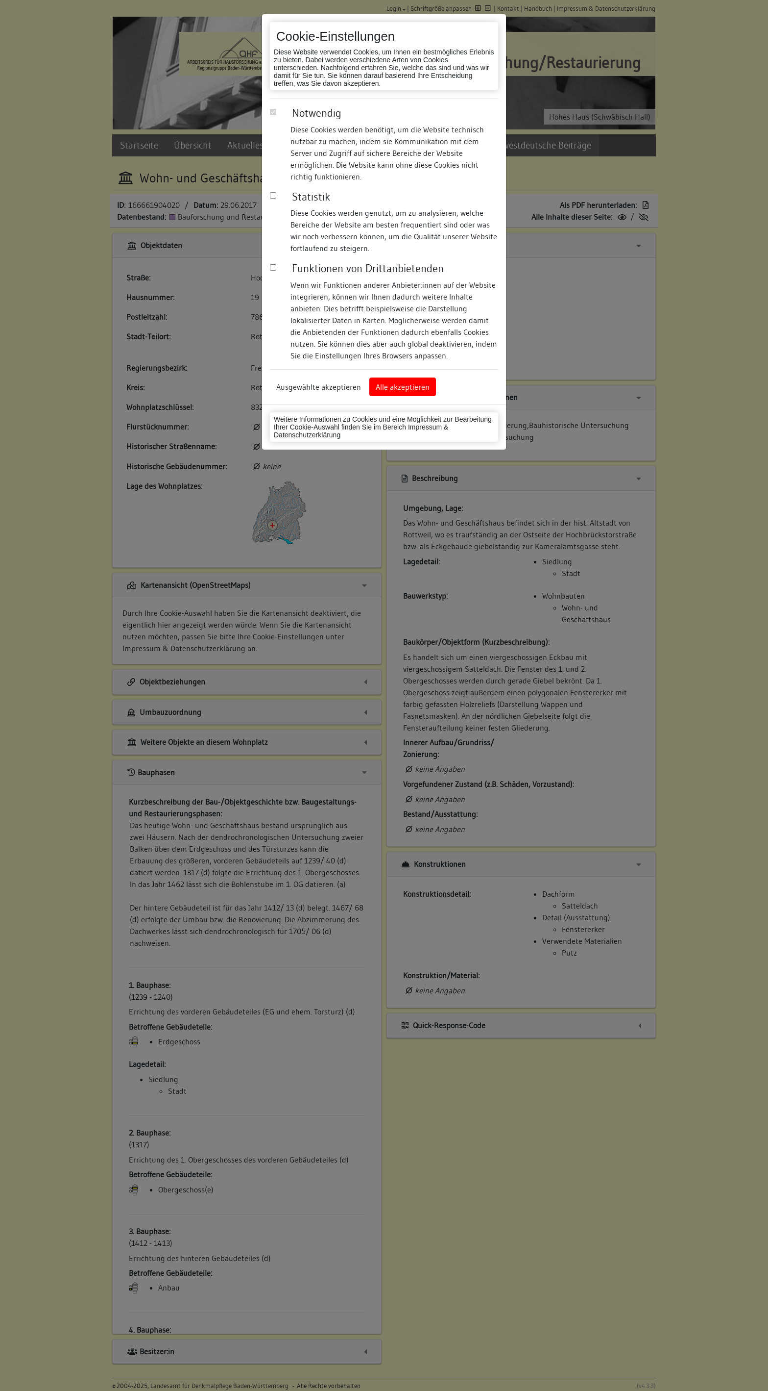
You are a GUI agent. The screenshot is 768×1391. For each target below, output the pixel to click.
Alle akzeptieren (403, 387)
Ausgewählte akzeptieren (318, 387)
